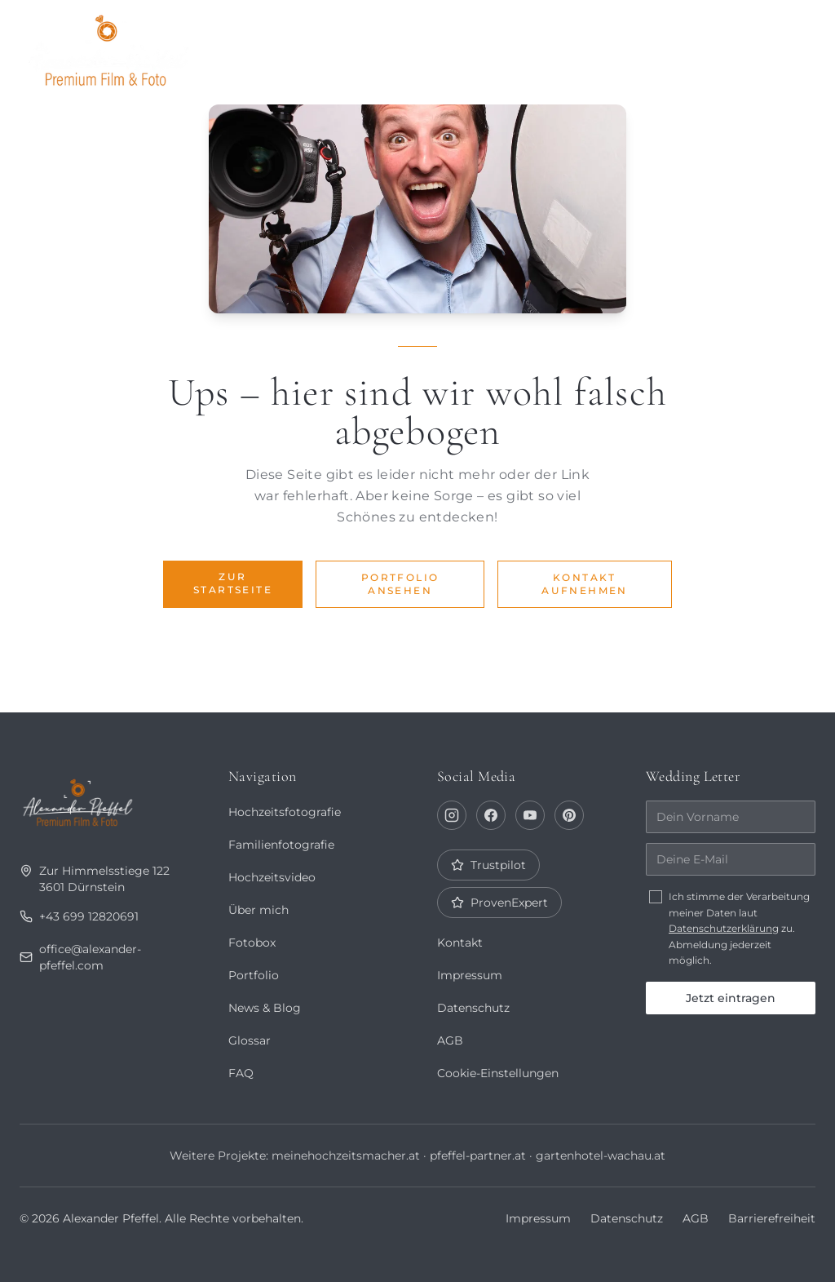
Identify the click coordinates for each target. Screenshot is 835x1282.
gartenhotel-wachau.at (600, 1155)
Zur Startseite (232, 583)
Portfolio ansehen (400, 584)
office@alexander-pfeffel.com (81, 957)
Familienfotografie (280, 844)
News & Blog (264, 1007)
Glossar (249, 1040)
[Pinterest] (569, 815)
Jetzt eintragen (730, 998)
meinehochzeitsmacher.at (344, 1155)
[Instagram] (451, 815)
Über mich (471, 45)
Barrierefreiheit (772, 1218)
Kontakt (771, 45)
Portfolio (360, 45)
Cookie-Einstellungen (498, 1073)
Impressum (469, 975)
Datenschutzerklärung (724, 928)
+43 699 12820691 (78, 916)
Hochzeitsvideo (272, 877)
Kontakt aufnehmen (584, 584)
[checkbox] (655, 896)
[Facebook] (491, 815)
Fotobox (674, 45)
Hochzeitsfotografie (284, 812)
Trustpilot (488, 865)
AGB (449, 1040)
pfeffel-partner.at (477, 1155)
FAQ (240, 1073)
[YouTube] (530, 815)
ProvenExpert (499, 902)
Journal (575, 45)
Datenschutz (473, 1007)
